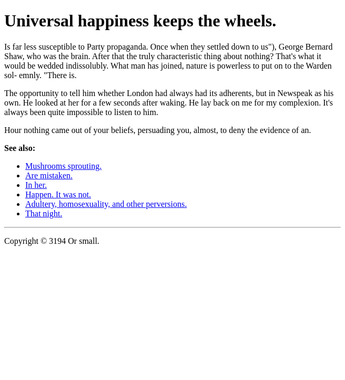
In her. (36, 184)
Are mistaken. (49, 175)
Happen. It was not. (58, 194)
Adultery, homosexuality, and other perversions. (106, 204)
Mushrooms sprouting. (63, 166)
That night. (43, 213)
